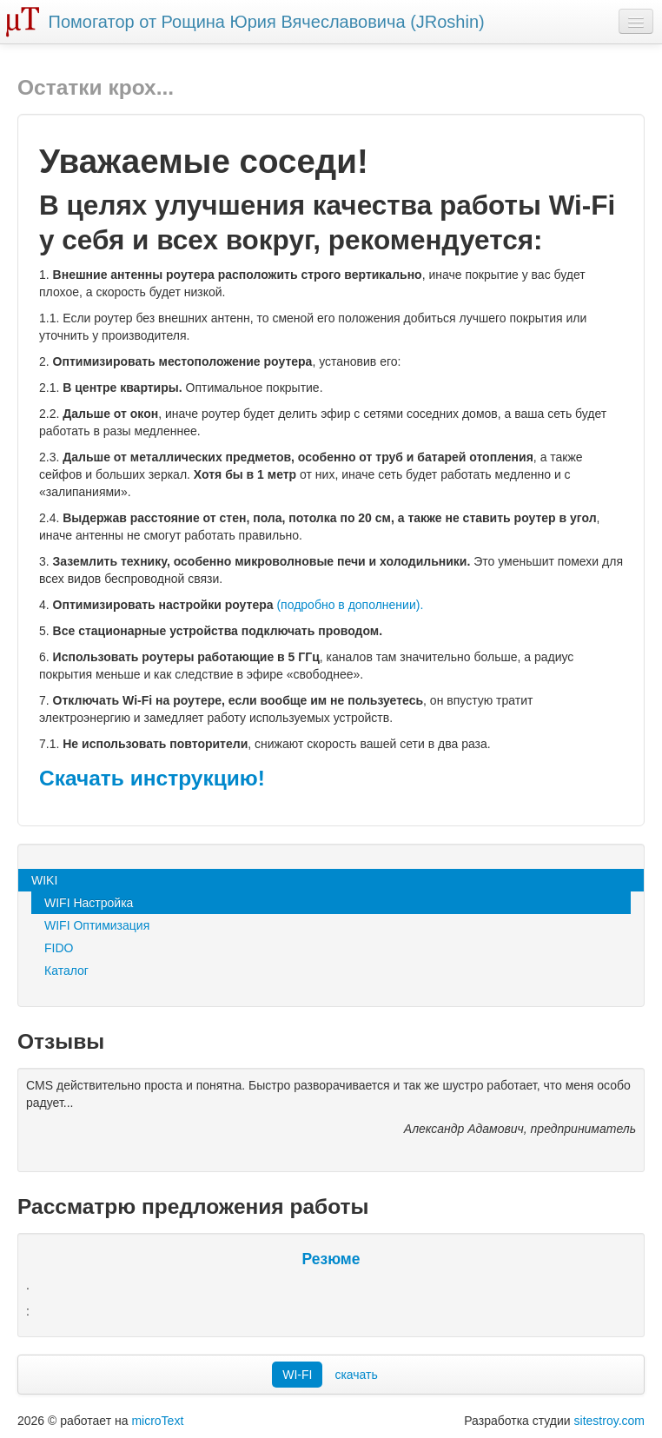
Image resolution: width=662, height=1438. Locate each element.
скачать (355, 1375)
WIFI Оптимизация (96, 925)
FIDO (58, 948)
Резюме (330, 1259)
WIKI (44, 880)
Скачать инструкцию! (152, 778)
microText (157, 1421)
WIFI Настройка (88, 903)
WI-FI (297, 1375)
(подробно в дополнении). (349, 605)
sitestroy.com (609, 1421)
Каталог (66, 970)
